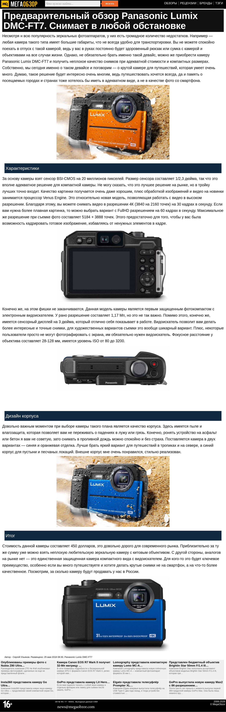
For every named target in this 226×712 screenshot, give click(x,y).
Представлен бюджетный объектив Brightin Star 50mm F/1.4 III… (194, 664)
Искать (109, 3)
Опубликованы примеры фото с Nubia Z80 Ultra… (23, 664)
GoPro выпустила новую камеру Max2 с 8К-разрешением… (196, 684)
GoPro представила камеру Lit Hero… (83, 682)
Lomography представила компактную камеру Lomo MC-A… (140, 664)
